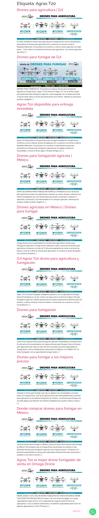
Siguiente (77, 511)
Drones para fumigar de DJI (39, 57)
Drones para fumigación (36, 310)
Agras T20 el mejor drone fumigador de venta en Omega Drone (49, 462)
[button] (92, 511)
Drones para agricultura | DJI (40, 10)
